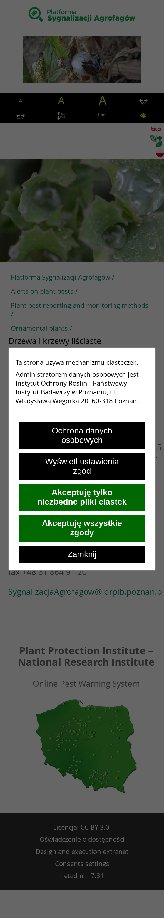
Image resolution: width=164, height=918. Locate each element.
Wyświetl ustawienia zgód (82, 466)
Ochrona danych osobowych (82, 435)
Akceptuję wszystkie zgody (82, 528)
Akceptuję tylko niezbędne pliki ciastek (81, 497)
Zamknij (82, 554)
